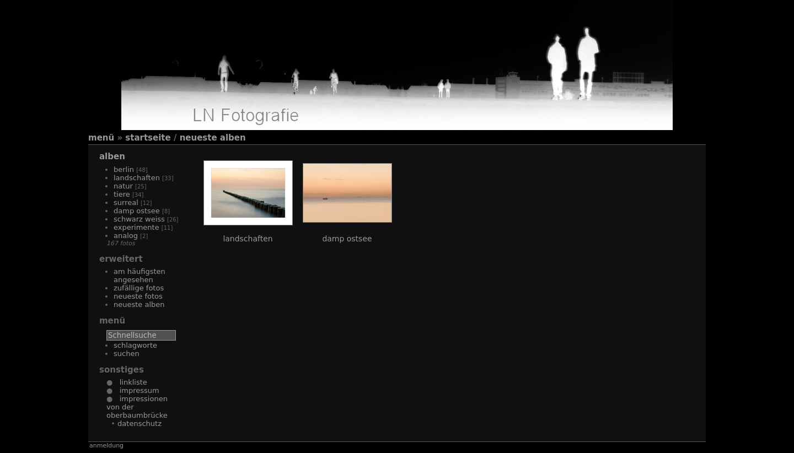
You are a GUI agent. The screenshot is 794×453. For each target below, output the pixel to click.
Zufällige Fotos (139, 288)
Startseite (147, 138)
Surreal (126, 202)
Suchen (127, 353)
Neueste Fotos (138, 296)
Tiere (122, 194)
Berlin (124, 169)
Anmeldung (106, 445)
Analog (126, 235)
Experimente (136, 227)
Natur (123, 186)
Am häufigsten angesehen (139, 275)
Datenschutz (139, 423)
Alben (112, 156)
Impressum (135, 390)
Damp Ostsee (137, 211)
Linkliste (129, 382)
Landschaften (137, 178)
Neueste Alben (213, 138)
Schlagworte (135, 345)
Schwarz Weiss (139, 219)
